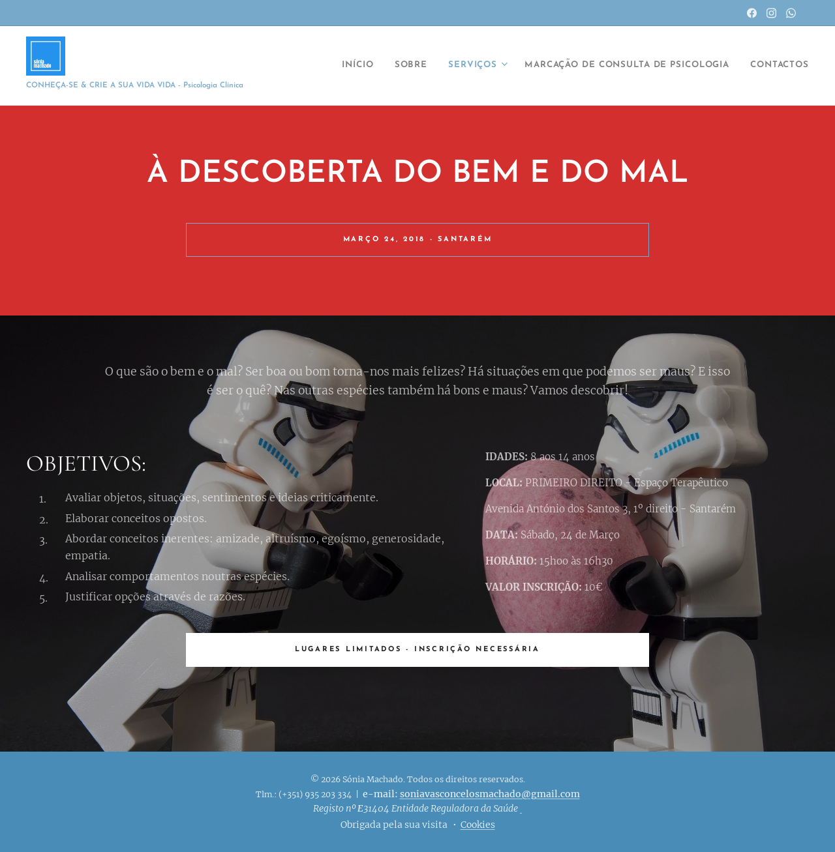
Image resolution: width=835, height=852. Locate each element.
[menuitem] (321, 66)
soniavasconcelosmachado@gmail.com (490, 794)
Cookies (478, 824)
